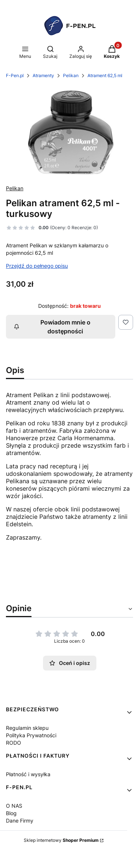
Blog (11, 813)
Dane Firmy (19, 820)
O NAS (14, 806)
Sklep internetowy (61, 840)
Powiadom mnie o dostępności (52, 327)
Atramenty (43, 75)
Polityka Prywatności (31, 735)
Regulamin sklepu (27, 728)
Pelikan (71, 75)
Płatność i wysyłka (28, 774)
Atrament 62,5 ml (104, 75)
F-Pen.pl (15, 75)
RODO (13, 742)
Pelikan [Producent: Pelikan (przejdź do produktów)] (14, 188)
